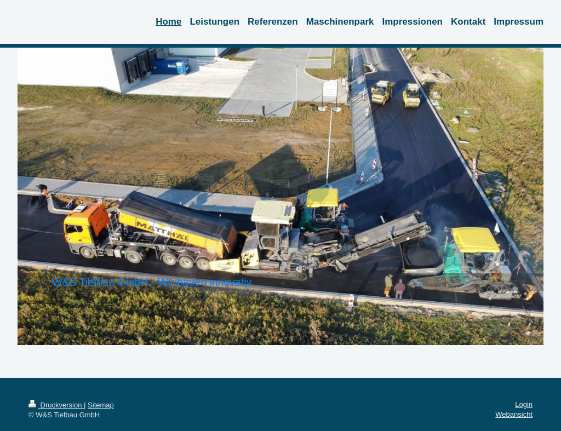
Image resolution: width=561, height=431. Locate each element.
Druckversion (56, 405)
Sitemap (101, 405)
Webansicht (514, 414)
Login (524, 404)
